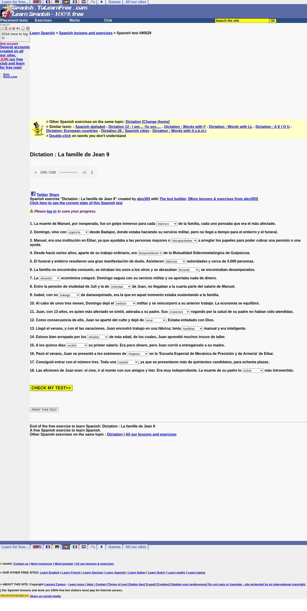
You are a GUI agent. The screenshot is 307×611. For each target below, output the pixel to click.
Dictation (133, 122)
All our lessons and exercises (151, 434)
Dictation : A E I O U (273, 127)
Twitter (42, 195)
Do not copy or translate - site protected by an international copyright (256, 584)
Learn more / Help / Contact (87, 584)
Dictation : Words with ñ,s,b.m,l (179, 131)
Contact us (21, 563)
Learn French (71, 572)
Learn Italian (137, 572)
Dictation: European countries (72, 131)
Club (108, 20)
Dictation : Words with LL (230, 127)
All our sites (135, 547)
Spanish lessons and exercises (86, 33)
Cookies (163, 584)
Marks (75, 20)
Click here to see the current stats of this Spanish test (76, 203)
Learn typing (196, 572)
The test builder (172, 199)
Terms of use (117, 584)
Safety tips (136, 584)
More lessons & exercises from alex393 (223, 199)
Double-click (60, 136)
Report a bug (10, 77)
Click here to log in (15, 35)
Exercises (43, 20)
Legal (151, 584)
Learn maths (176, 572)
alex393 (143, 199)
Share (54, 195)
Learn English (50, 572)
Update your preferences (189, 584)
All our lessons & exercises (95, 563)
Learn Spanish (42, 33)
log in (52, 211)
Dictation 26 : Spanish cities (125, 131)
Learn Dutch (156, 572)
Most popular (64, 563)
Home (6, 74)
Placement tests (14, 20)
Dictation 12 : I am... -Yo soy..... (134, 127)
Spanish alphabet (90, 127)
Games (115, 547)
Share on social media (45, 596)
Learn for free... (15, 547)
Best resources (41, 563)
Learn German (93, 572)
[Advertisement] (168, 75)
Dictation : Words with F (185, 127)
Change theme (155, 122)
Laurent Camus (55, 584)
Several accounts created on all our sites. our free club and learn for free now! (15, 57)
